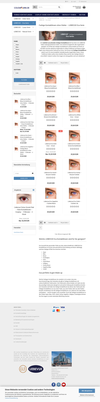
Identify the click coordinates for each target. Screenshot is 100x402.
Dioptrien (17, 69)
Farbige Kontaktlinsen (23, 15)
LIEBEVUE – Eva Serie (21, 23)
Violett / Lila (18, 64)
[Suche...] (35, 7)
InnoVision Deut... (19, 232)
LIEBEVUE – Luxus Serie (22, 27)
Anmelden (24, 178)
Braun (16, 49)
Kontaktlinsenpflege (20, 313)
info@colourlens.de (61, 377)
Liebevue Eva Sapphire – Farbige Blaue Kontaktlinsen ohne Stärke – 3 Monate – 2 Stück (51, 202)
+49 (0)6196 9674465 (62, 375)
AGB (16, 326)
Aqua (16, 44)
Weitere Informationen (87, 395)
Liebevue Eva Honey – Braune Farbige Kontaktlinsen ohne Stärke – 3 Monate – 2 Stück (74, 173)
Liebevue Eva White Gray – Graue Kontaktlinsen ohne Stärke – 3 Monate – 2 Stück (74, 115)
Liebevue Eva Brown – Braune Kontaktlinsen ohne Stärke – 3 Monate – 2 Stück (51, 115)
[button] (67, 1)
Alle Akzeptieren (87, 391)
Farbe (16, 41)
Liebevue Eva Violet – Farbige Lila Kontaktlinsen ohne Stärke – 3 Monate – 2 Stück (74, 202)
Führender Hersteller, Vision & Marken (25, 310)
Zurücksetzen (24, 84)
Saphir (16, 61)
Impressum (18, 339)
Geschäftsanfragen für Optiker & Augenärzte (27, 316)
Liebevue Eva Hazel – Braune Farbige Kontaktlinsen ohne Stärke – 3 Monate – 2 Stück (51, 173)
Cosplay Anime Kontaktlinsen (47, 15)
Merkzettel (82, 1)
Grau (16, 52)
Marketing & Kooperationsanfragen (24, 319)
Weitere (82, 15)
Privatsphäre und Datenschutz (23, 335)
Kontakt (17, 323)
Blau (16, 47)
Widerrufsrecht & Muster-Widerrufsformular (27, 332)
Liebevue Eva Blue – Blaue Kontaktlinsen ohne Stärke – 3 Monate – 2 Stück (74, 87)
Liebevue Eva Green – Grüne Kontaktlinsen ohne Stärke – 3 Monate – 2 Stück (74, 144)
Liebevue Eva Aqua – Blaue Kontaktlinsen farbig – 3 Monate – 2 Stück (51, 87)
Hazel (16, 56)
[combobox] (53, 63)
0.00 (16, 73)
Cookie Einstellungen (21, 342)
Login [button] (73, 1)
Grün (16, 54)
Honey (16, 59)
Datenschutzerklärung (11, 398)
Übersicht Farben (69, 15)
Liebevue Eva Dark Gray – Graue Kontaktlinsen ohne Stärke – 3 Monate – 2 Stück (51, 144)
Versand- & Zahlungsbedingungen (24, 329)
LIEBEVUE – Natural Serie (22, 32)
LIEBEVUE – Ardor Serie (22, 19)
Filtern (24, 80)
